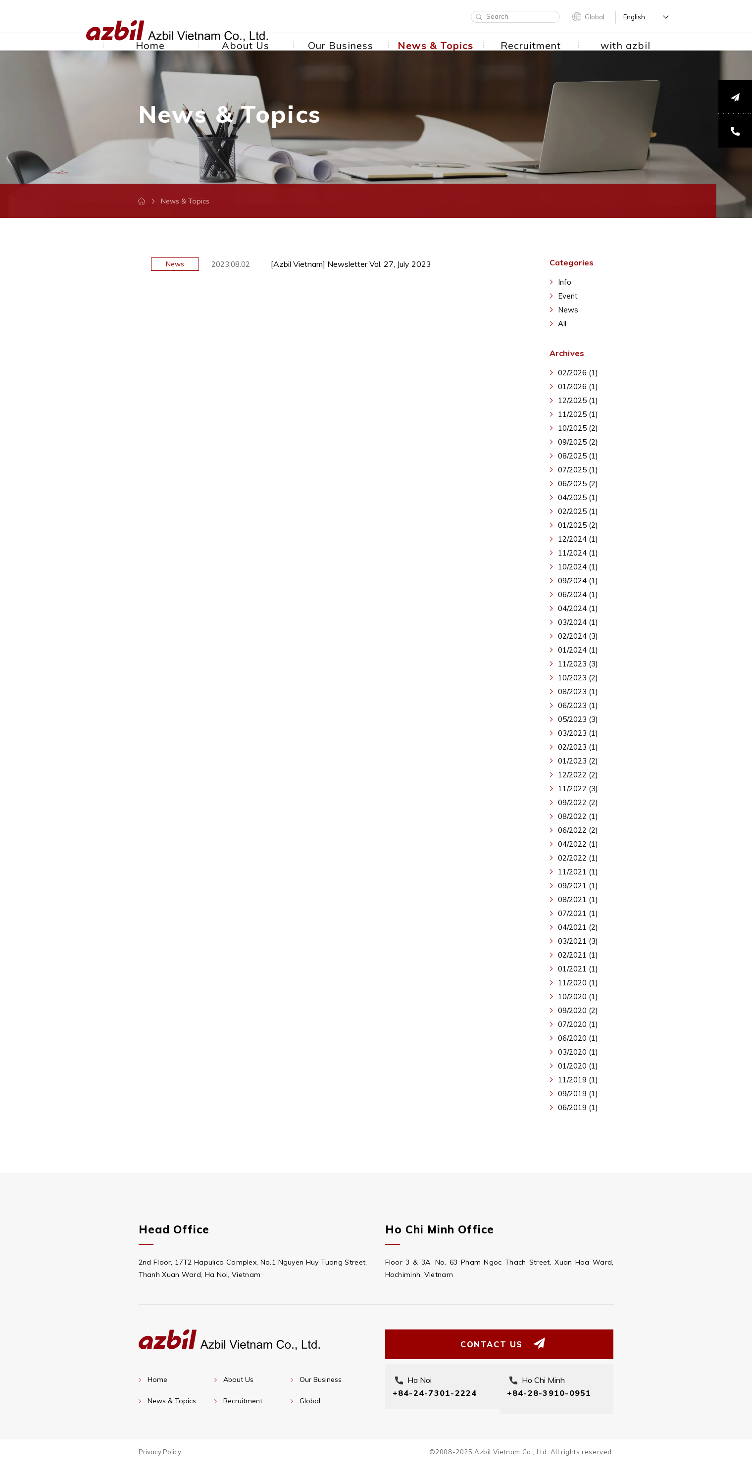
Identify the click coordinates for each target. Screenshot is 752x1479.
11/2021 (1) (578, 871)
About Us (238, 1379)
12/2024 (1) (578, 539)
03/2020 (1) (578, 1052)
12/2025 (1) (578, 400)
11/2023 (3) (578, 663)
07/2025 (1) (578, 469)
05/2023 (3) (578, 719)
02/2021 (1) (578, 955)
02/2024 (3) (578, 636)
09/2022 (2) (578, 802)
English (634, 17)
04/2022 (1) (578, 844)
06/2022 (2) (578, 830)
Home (157, 1379)
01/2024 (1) (578, 650)
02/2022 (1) (578, 858)
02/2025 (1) (578, 511)
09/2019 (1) (578, 1093)
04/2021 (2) (578, 927)
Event (568, 296)
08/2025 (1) (578, 455)
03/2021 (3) (578, 941)
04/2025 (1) (578, 497)
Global (594, 17)
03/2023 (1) (578, 733)
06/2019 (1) (578, 1107)
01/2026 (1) (578, 386)
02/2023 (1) (578, 747)
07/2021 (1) (578, 913)
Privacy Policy (160, 1466)
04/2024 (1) (578, 608)
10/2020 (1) (578, 996)
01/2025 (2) (578, 525)
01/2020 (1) (578, 1066)
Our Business (321, 1379)
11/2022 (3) (578, 788)
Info (564, 282)
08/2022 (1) (578, 816)
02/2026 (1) (578, 372)
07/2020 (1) (578, 1024)
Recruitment (242, 1400)
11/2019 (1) (578, 1079)
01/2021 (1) (578, 968)
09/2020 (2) (578, 1010)
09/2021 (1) (578, 885)
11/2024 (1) (578, 553)
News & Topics (172, 1400)
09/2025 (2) (578, 442)
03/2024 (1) (578, 622)
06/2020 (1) (578, 1038)
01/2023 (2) (578, 760)
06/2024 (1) (578, 594)
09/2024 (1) (578, 580)
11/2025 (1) (578, 414)
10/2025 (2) (578, 428)
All (562, 323)
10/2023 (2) (578, 677)
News (568, 309)
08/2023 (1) (578, 691)
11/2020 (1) (578, 982)
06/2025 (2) (578, 483)
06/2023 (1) (578, 705)
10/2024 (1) (578, 566)
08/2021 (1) (578, 899)
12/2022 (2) (578, 774)
